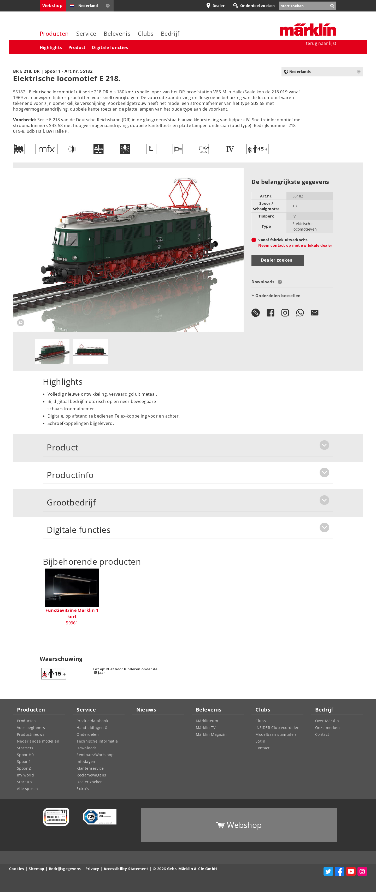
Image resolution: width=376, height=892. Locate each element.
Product (77, 47)
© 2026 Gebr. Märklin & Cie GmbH (185, 868)
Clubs (146, 33)
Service (86, 33)
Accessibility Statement (126, 868)
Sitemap (36, 868)
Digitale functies (110, 47)
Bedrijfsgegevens (65, 868)
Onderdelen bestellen (278, 295)
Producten (54, 33)
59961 (71, 616)
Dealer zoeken (277, 260)
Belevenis (117, 33)
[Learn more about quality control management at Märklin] (97, 816)
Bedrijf (170, 33)
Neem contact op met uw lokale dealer (295, 245)
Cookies (16, 868)
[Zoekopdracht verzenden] (332, 6)
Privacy (92, 868)
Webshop (52, 5)
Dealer (219, 5)
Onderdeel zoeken (257, 5)
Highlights (51, 47)
